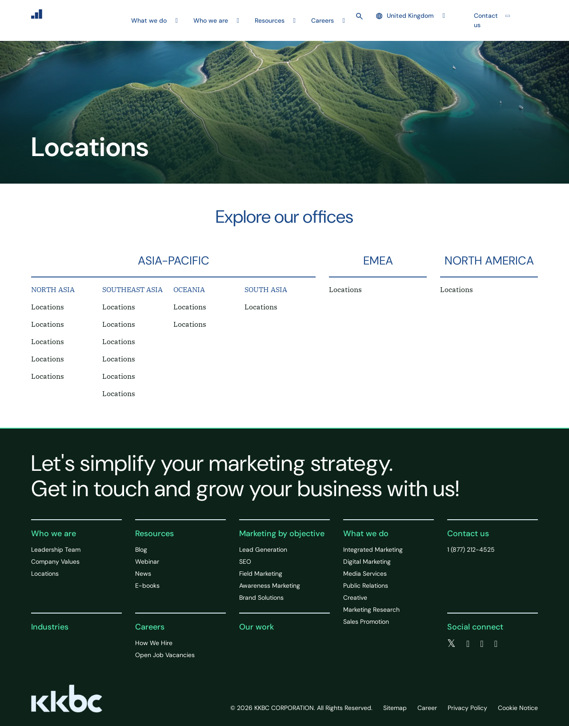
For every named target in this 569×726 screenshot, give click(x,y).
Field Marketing (260, 574)
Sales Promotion (366, 622)
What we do (366, 533)
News (143, 574)
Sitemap (395, 708)
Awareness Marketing (269, 586)
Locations (47, 306)
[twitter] (451, 644)
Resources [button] (269, 20)
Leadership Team (55, 550)
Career (427, 708)
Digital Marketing (367, 562)
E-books (147, 586)
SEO (245, 562)
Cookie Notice (518, 708)
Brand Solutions (261, 598)
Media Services (365, 574)
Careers (149, 627)
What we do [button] (149, 20)
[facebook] (467, 644)
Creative (355, 598)
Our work (256, 627)
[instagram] (495, 644)
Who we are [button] (210, 20)
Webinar (147, 562)
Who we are (53, 533)
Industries (49, 627)
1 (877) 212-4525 (471, 550)
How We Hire (153, 643)
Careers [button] (322, 20)
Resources (154, 533)
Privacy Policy (467, 708)
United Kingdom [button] (405, 16)
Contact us (486, 20)
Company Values (55, 562)
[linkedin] (481, 644)
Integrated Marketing (373, 550)
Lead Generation (263, 550)
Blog (141, 550)
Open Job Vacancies (165, 655)
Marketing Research (371, 610)
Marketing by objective (282, 533)
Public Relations (365, 586)
